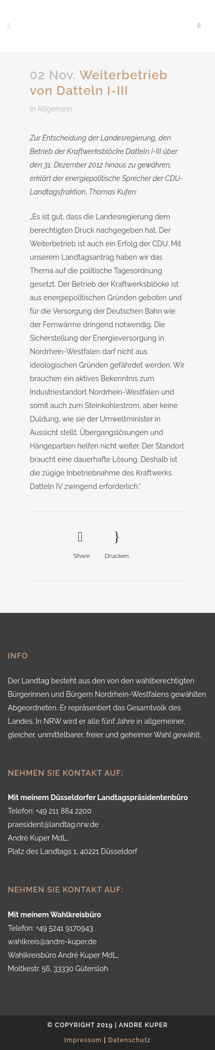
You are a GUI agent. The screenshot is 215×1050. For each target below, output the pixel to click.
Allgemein (54, 109)
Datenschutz (129, 1040)
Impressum (83, 1040)
